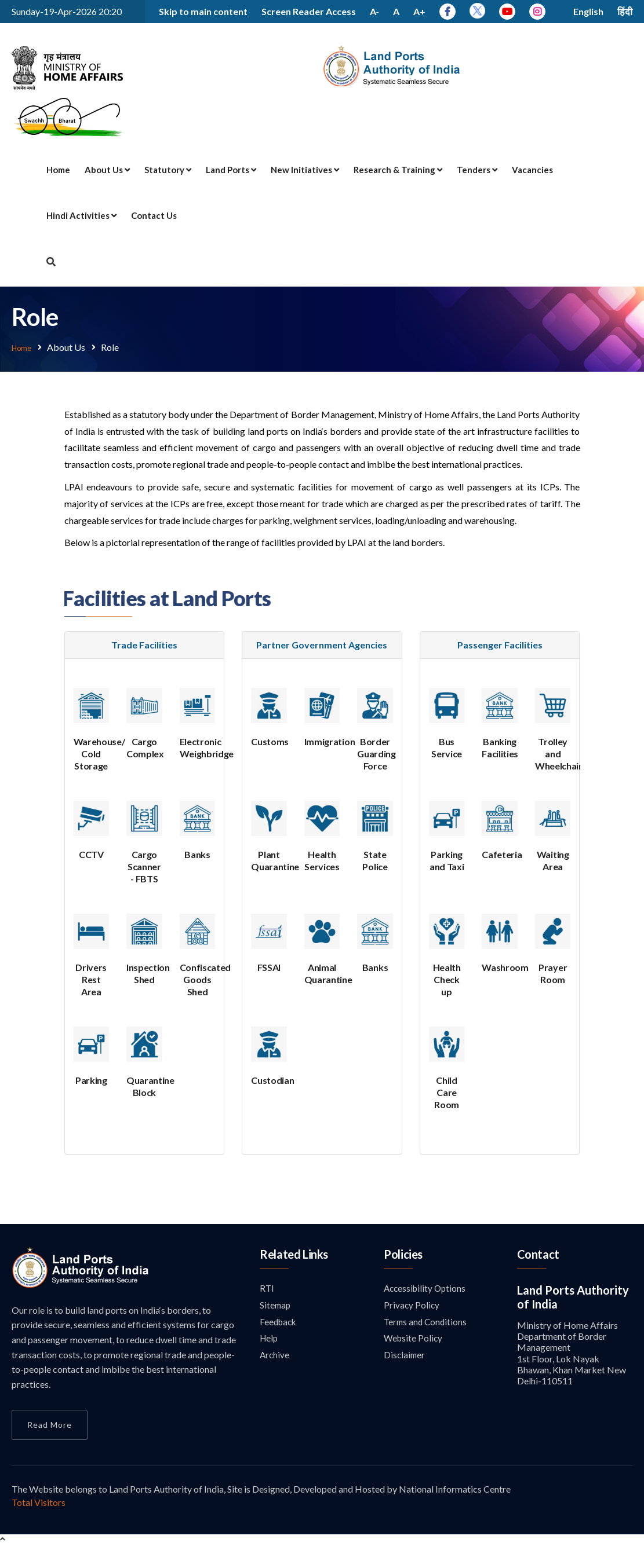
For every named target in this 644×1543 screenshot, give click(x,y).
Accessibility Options (427, 1287)
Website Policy (414, 1338)
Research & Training (398, 169)
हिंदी (624, 11)
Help (269, 1338)
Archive (275, 1356)
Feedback (279, 1322)
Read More (49, 1423)
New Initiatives (305, 169)
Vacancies (532, 169)
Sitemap (276, 1304)
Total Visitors (39, 1501)
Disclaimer (405, 1356)
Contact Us (154, 215)
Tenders (477, 169)
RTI (267, 1287)
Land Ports (231, 169)
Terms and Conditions (427, 1322)
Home (58, 169)
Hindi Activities (81, 215)
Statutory (167, 169)
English (588, 11)
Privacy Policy (412, 1304)
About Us (107, 169)
